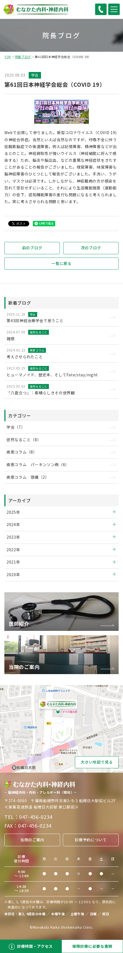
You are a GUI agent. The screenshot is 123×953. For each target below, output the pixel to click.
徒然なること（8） (24, 439)
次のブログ (91, 247)
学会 (35, 75)
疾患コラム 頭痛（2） (28, 477)
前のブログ (32, 247)
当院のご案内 (32, 839)
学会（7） (16, 427)
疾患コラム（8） (22, 452)
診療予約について (91, 839)
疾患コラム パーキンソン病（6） (38, 464)
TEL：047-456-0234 (28, 816)
